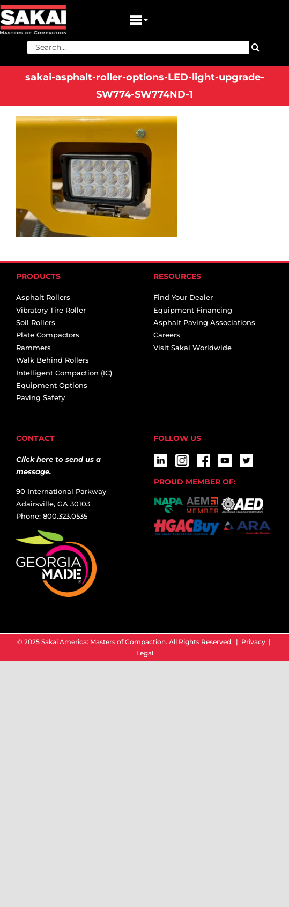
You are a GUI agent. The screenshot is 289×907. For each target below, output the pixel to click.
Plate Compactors (47, 334)
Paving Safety (40, 397)
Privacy (253, 642)
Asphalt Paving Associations (204, 322)
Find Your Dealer (183, 297)
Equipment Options (51, 385)
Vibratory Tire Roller (51, 310)
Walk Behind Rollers (52, 360)
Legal (144, 653)
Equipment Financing (192, 310)
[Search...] (138, 47)
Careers (166, 334)
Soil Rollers (35, 322)
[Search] (255, 47)
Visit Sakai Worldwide (192, 347)
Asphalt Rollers (43, 297)
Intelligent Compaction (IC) (64, 372)
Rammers (33, 347)
